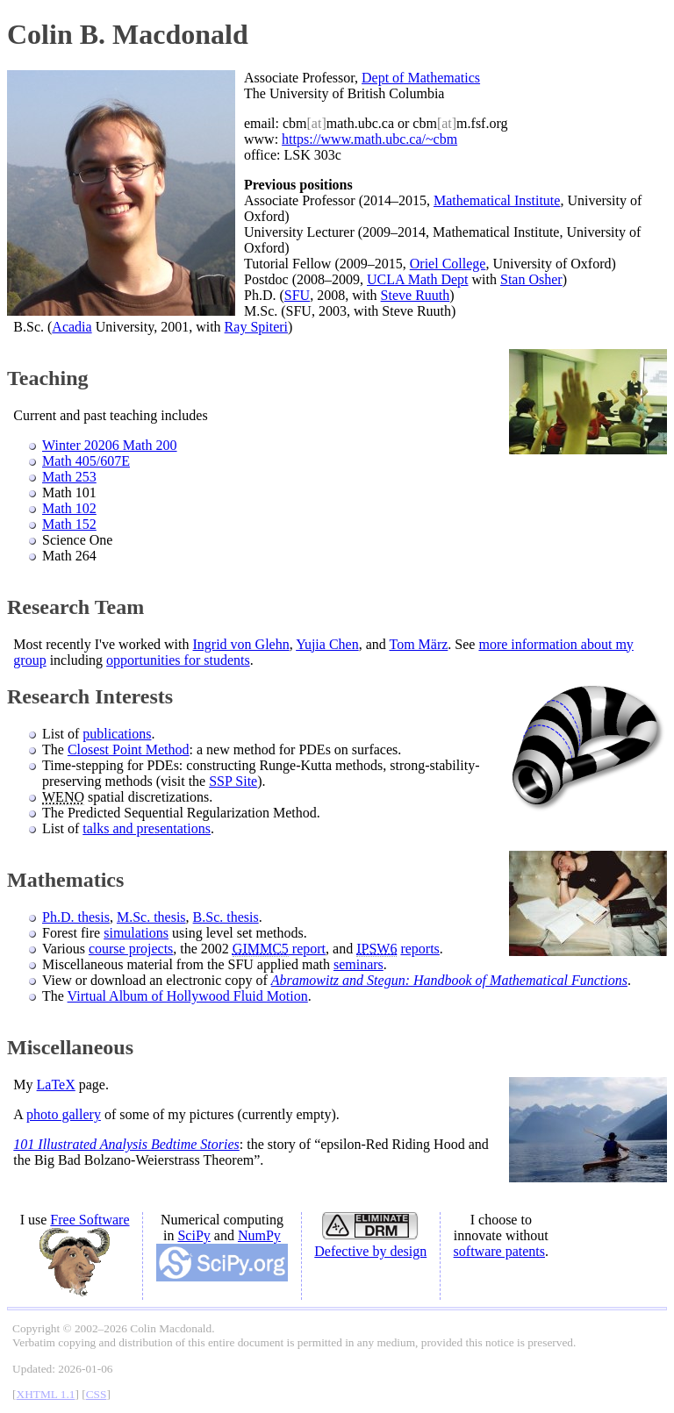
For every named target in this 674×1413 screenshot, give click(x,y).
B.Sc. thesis (226, 917)
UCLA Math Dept (418, 279)
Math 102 (69, 508)
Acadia (71, 326)
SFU (297, 295)
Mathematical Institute (497, 200)
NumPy (259, 1235)
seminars (358, 964)
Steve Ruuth (415, 295)
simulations (136, 932)
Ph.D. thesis (76, 917)
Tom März (418, 644)
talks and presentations (146, 828)
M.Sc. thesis (151, 917)
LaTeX (56, 1084)
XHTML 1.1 (46, 1394)
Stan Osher (531, 279)
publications (116, 733)
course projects (131, 948)
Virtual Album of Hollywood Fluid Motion (188, 995)
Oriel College (448, 263)
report (279, 949)
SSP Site (233, 781)
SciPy (193, 1235)
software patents (499, 1251)
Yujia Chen (327, 644)
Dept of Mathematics (421, 77)
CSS (96, 1394)
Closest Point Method (129, 749)
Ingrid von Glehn (241, 644)
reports (419, 948)
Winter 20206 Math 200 (109, 445)
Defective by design (370, 1251)
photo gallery (63, 1114)
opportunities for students (178, 660)
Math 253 (69, 476)
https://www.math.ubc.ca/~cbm (369, 139)
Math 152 (69, 524)
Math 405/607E (86, 460)
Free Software (89, 1219)
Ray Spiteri (256, 326)
